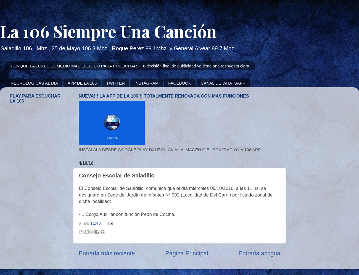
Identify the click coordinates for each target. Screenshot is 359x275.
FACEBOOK (179, 83)
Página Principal (186, 253)
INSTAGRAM (146, 83)
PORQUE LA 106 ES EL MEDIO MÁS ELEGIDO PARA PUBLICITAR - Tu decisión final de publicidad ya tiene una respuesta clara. (130, 66)
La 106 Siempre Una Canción (108, 31)
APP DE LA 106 (82, 83)
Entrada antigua (259, 253)
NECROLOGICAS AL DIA (34, 83)
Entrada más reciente (107, 253)
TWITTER (115, 83)
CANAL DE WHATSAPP (223, 83)
